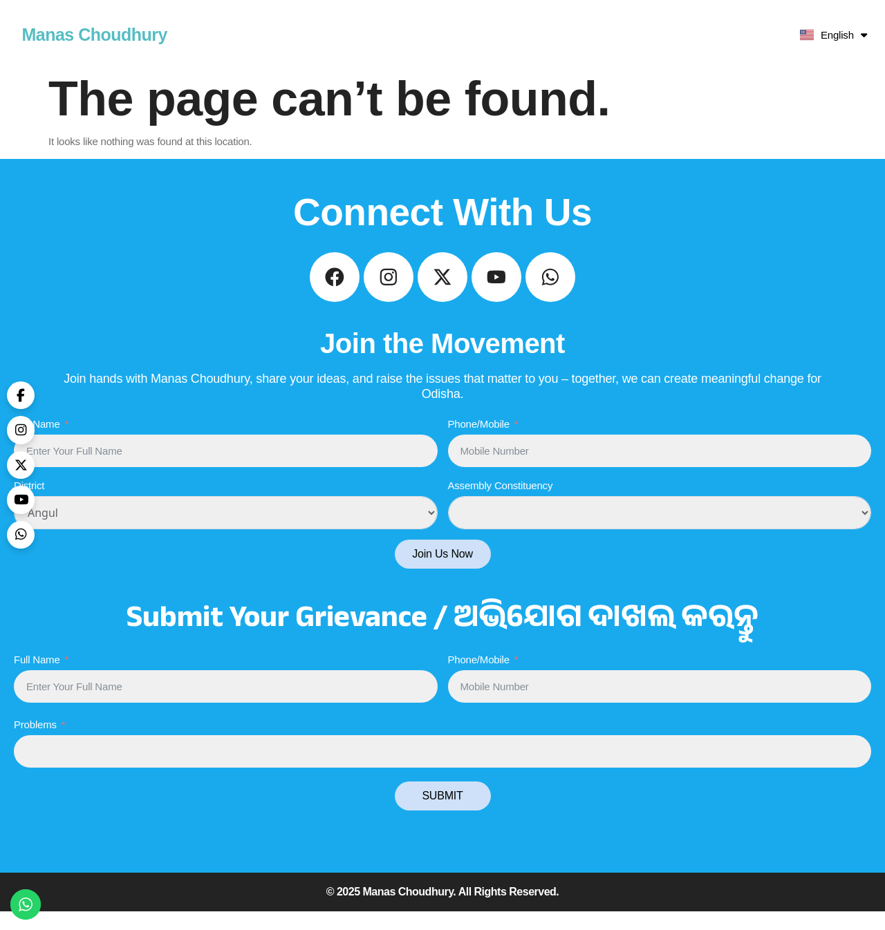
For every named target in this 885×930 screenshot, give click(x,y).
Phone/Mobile (479, 442)
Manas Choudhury (94, 34)
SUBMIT (442, 814)
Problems (35, 743)
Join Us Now (442, 572)
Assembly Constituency (500, 504)
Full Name (37, 442)
